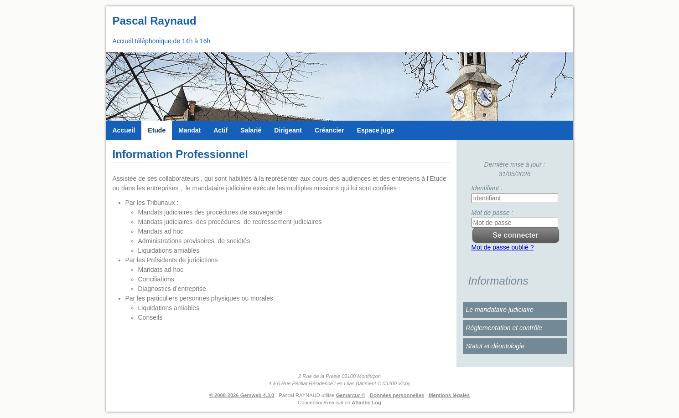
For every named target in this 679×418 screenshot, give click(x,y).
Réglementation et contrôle (504, 327)
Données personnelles (397, 395)
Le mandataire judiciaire (500, 309)
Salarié (250, 130)
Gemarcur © (350, 395)
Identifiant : (487, 188)
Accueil (124, 130)
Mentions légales (449, 395)
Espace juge (375, 130)
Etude (157, 130)
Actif (220, 130)
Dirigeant (288, 130)
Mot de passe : (492, 212)
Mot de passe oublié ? (503, 247)
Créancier (329, 130)
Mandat (189, 130)
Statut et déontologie (495, 346)
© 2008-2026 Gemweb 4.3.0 (242, 395)
